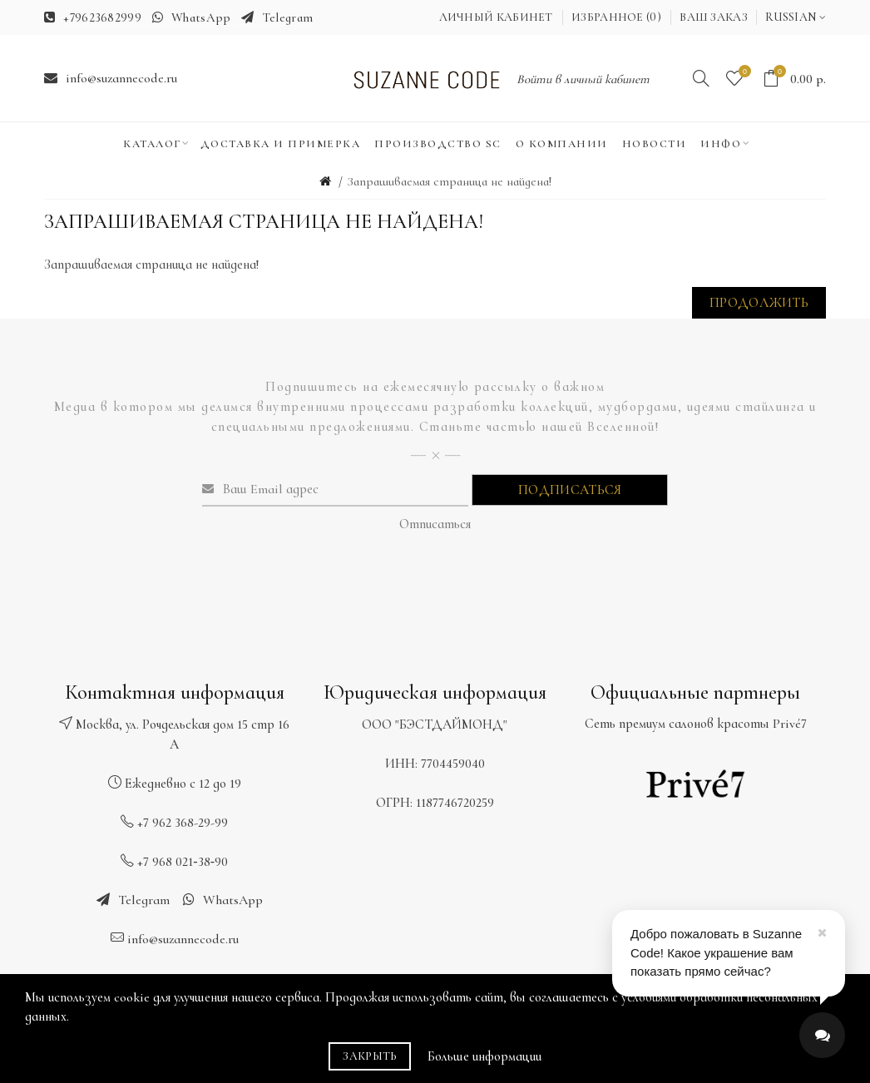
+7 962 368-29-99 (182, 822)
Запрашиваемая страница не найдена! (449, 181)
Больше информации (484, 1056)
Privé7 (790, 723)
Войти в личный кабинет (583, 79)
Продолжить (758, 302)
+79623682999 (102, 17)
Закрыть (369, 1056)
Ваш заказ (714, 17)
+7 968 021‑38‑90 (182, 861)
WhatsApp (200, 17)
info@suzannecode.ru (121, 78)
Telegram (288, 17)
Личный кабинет (496, 17)
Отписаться (435, 524)
